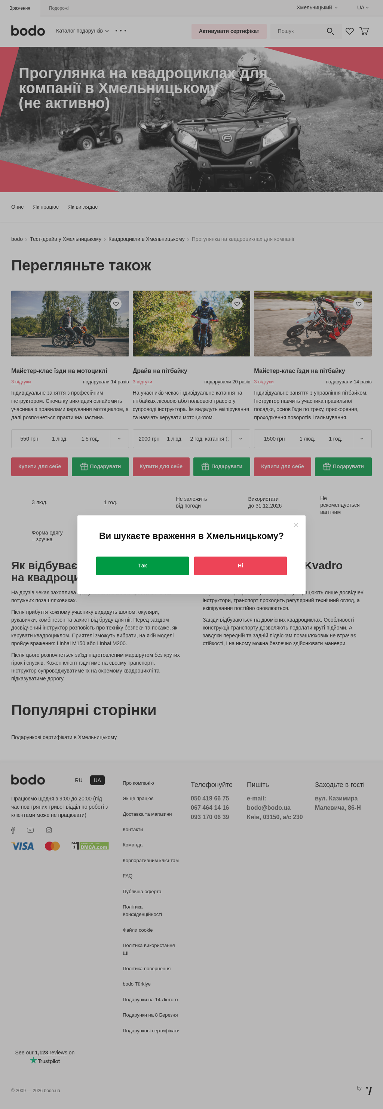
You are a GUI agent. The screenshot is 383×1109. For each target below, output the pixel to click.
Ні (240, 566)
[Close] (296, 525)
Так (142, 566)
